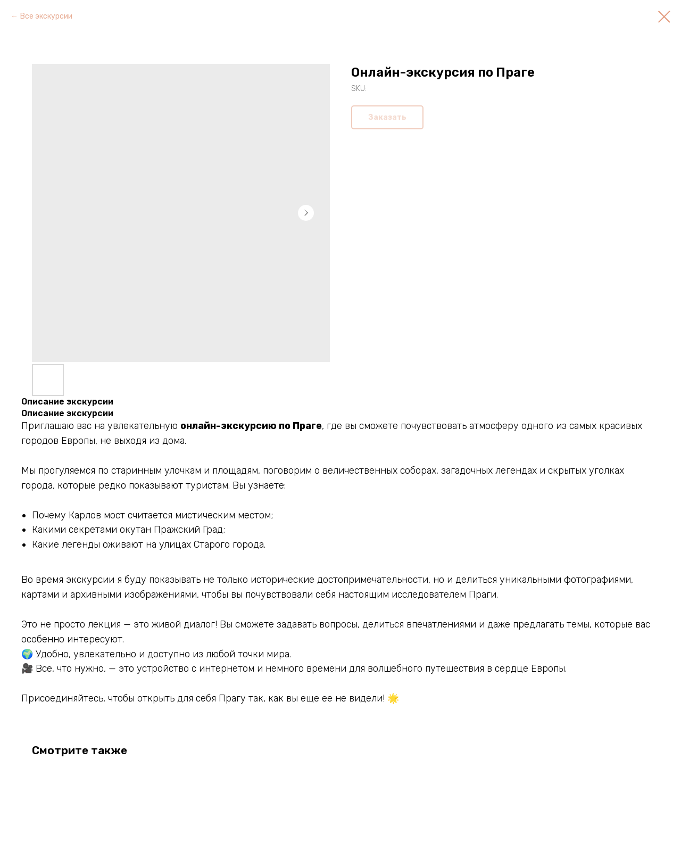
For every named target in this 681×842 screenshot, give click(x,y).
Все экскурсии (46, 16)
